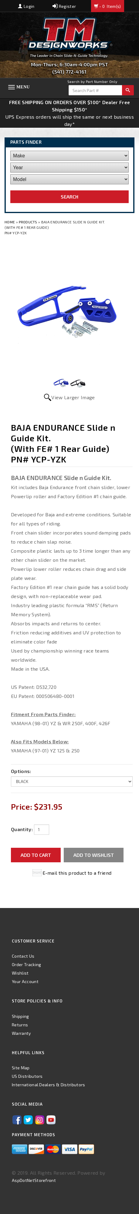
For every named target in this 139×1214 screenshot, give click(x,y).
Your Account (25, 981)
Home (10, 222)
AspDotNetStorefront (34, 1180)
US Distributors (27, 1076)
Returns (20, 1024)
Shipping (20, 1016)
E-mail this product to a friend (77, 873)
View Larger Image (73, 397)
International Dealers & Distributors (48, 1084)
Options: (21, 771)
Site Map (21, 1067)
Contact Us (23, 956)
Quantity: (22, 829)
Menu (23, 87)
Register (64, 6)
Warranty (21, 1033)
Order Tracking (26, 964)
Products (28, 222)
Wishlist (20, 972)
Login (26, 6)
